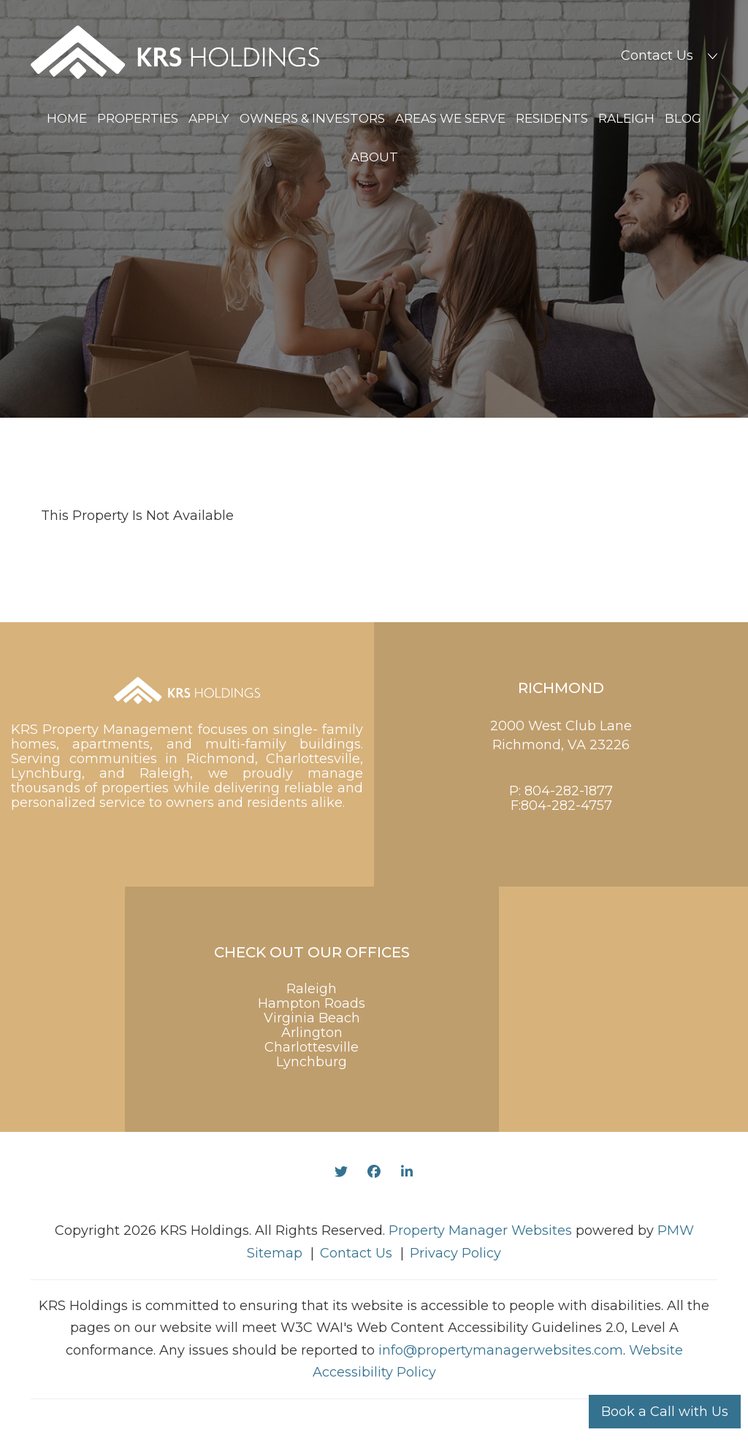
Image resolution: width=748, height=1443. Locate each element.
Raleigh (626, 118)
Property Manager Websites (480, 1230)
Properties (137, 118)
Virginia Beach (312, 1018)
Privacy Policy (455, 1253)
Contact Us (657, 55)
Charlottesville (311, 1047)
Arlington (312, 1033)
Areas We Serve (450, 118)
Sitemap (274, 1253)
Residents (552, 118)
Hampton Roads (311, 1003)
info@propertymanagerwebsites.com (500, 1350)
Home (67, 118)
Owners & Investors (312, 118)
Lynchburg (311, 1062)
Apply (208, 118)
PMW (675, 1230)
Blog (683, 118)
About (374, 157)
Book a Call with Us (664, 1412)
